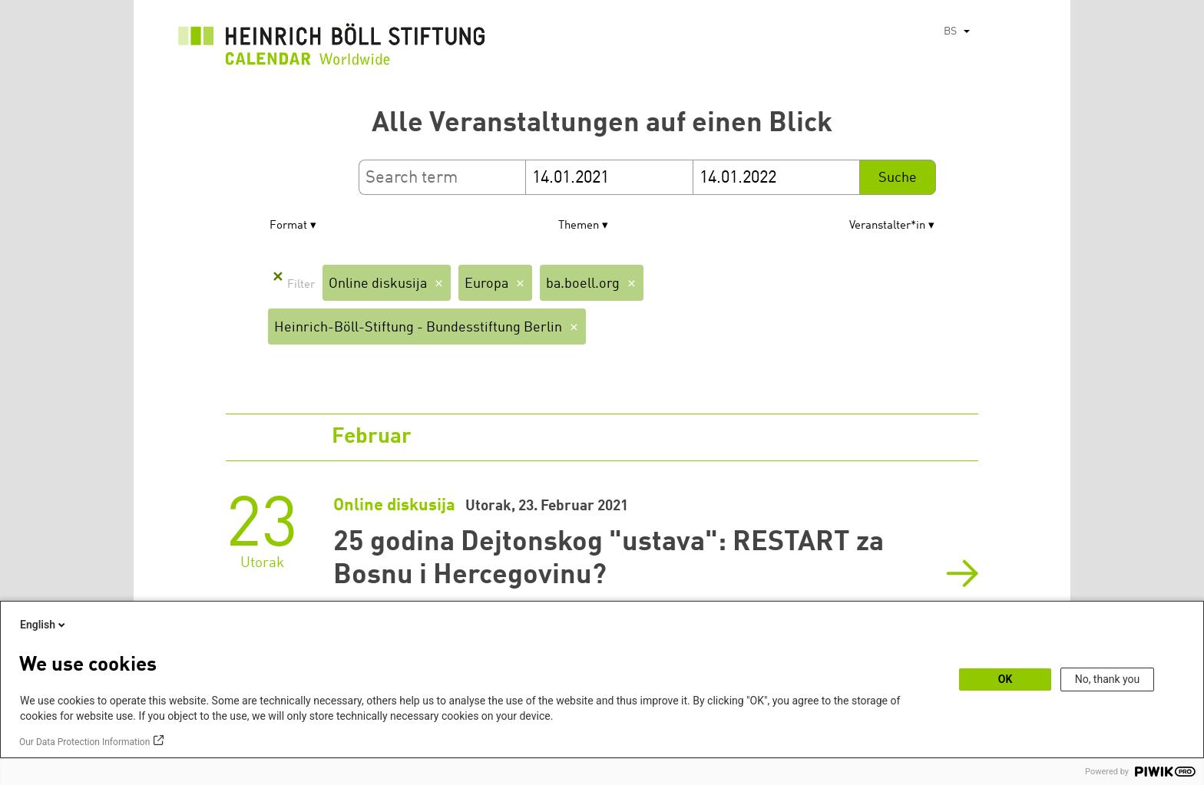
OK (1005, 679)
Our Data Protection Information (84, 742)
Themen (578, 226)
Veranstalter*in (887, 226)
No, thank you (1107, 679)
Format (288, 226)
